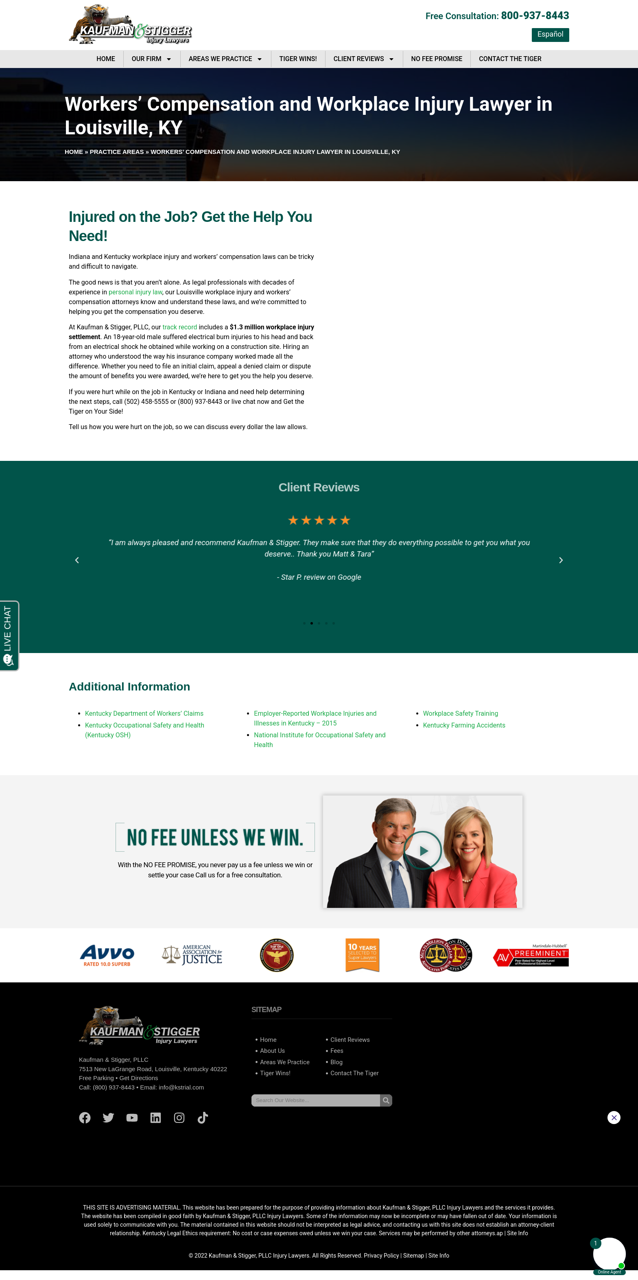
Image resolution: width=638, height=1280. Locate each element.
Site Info (439, 1255)
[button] (77, 560)
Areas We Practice (226, 59)
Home (105, 59)
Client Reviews (364, 59)
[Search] (386, 1100)
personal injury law (135, 292)
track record (179, 327)
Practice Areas (117, 151)
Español (550, 34)
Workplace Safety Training (460, 713)
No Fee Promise (437, 59)
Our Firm (152, 59)
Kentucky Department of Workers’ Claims (144, 713)
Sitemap (413, 1255)
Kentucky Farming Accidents (464, 725)
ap (500, 1233)
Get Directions (138, 1077)
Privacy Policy (381, 1255)
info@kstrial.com (181, 1087)
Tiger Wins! (298, 59)
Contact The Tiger (510, 59)
